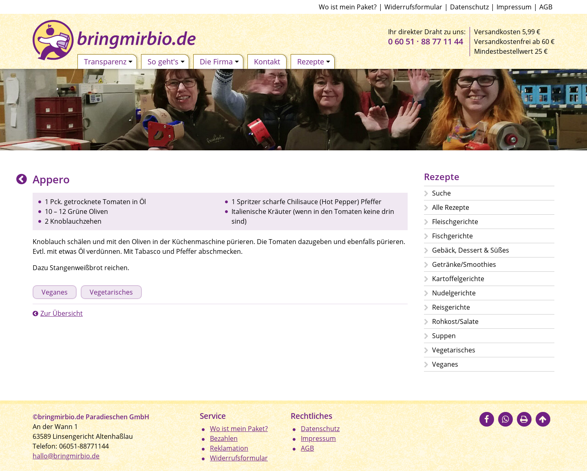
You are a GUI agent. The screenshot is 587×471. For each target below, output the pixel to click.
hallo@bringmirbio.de (66, 455)
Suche (441, 193)
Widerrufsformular (413, 6)
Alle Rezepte (450, 207)
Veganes (55, 292)
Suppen (444, 335)
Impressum (514, 6)
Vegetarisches (111, 292)
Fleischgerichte (455, 221)
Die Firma (219, 61)
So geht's (166, 61)
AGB (545, 6)
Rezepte (313, 61)
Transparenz (108, 61)
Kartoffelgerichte (458, 278)
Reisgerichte (451, 307)
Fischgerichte (452, 235)
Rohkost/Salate (455, 321)
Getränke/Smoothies (464, 264)
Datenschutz (469, 6)
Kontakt (267, 61)
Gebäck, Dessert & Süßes (470, 250)
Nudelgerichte (454, 292)
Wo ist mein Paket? (348, 6)
